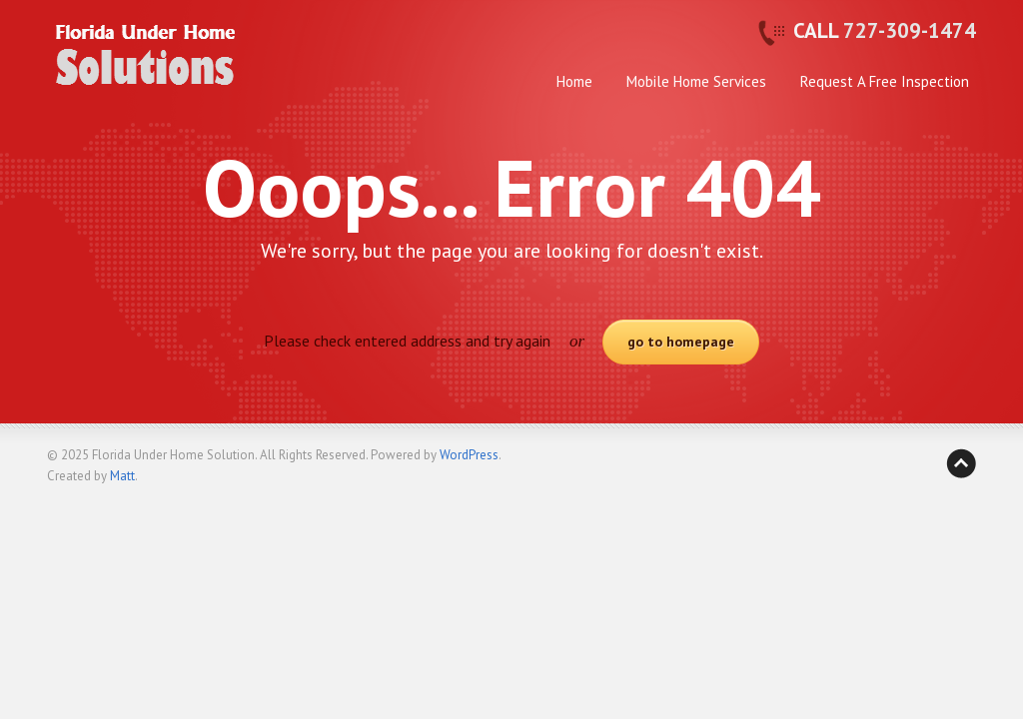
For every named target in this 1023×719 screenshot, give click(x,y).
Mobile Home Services (696, 81)
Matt (122, 475)
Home (574, 81)
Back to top (961, 463)
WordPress (469, 454)
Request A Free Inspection (884, 81)
